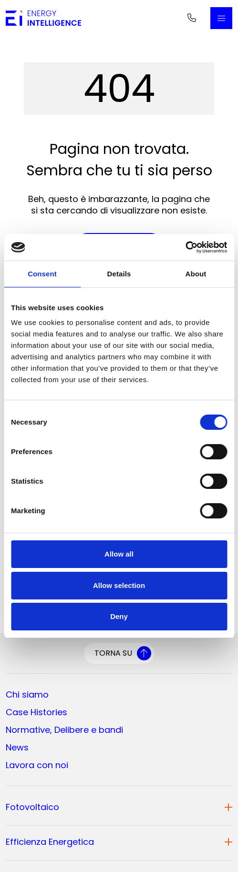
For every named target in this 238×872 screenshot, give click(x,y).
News (17, 747)
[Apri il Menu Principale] (221, 18)
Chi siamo (27, 694)
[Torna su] (119, 653)
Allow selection (119, 585)
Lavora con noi (37, 765)
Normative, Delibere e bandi (64, 730)
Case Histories (36, 712)
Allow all (119, 554)
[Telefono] (191, 18)
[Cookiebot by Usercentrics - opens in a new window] (185, 247)
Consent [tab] (42, 274)
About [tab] (196, 274)
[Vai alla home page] (43, 18)
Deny (119, 616)
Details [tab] (119, 274)
